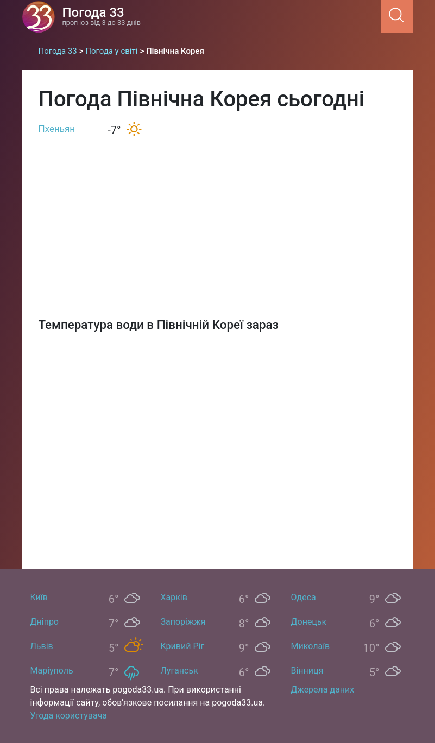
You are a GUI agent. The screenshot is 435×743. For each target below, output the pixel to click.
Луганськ (179, 670)
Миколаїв (310, 646)
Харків (174, 597)
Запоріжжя (183, 622)
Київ (39, 597)
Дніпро (44, 622)
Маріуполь (51, 670)
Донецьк (309, 622)
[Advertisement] (217, 225)
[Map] (218, 444)
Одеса (303, 597)
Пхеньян (57, 128)
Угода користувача (69, 715)
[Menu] (377, 15)
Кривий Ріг (183, 646)
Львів (41, 646)
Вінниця (307, 670)
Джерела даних (323, 689)
